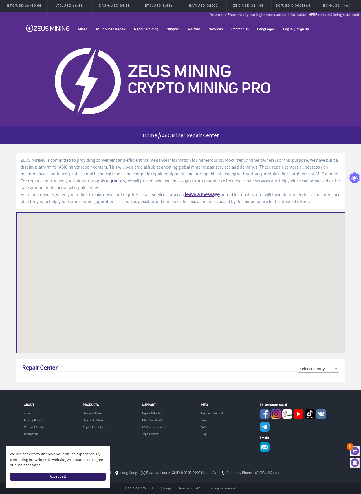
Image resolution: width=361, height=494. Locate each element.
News (204, 421)
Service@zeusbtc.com (265, 447)
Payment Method (212, 414)
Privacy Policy (33, 421)
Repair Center (150, 434)
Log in (288, 29)
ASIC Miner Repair (111, 29)
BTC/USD (24, 5)
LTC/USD (69, 5)
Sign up (303, 29)
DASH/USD (114, 5)
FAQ (203, 427)
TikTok (310, 414)
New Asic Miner (92, 414)
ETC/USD (159, 5)
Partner (194, 29)
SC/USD (293, 5)
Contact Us (240, 29)
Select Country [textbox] (312, 368)
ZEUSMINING (47, 28)
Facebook (265, 414)
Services (216, 29)
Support (173, 29)
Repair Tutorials (152, 414)
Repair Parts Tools (95, 427)
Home (150, 135)
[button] (330, 229)
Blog (204, 434)
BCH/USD (338, 5)
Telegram (265, 427)
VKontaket (321, 414)
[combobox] (318, 369)
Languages (266, 29)
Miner (82, 29)
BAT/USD (203, 5)
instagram (276, 414)
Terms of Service (34, 427)
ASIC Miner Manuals (155, 427)
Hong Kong (128, 473)
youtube (298, 414)
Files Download (152, 421)
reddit (287, 414)
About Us (30, 414)
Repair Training (146, 29)
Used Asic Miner (93, 421)
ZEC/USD (248, 5)
